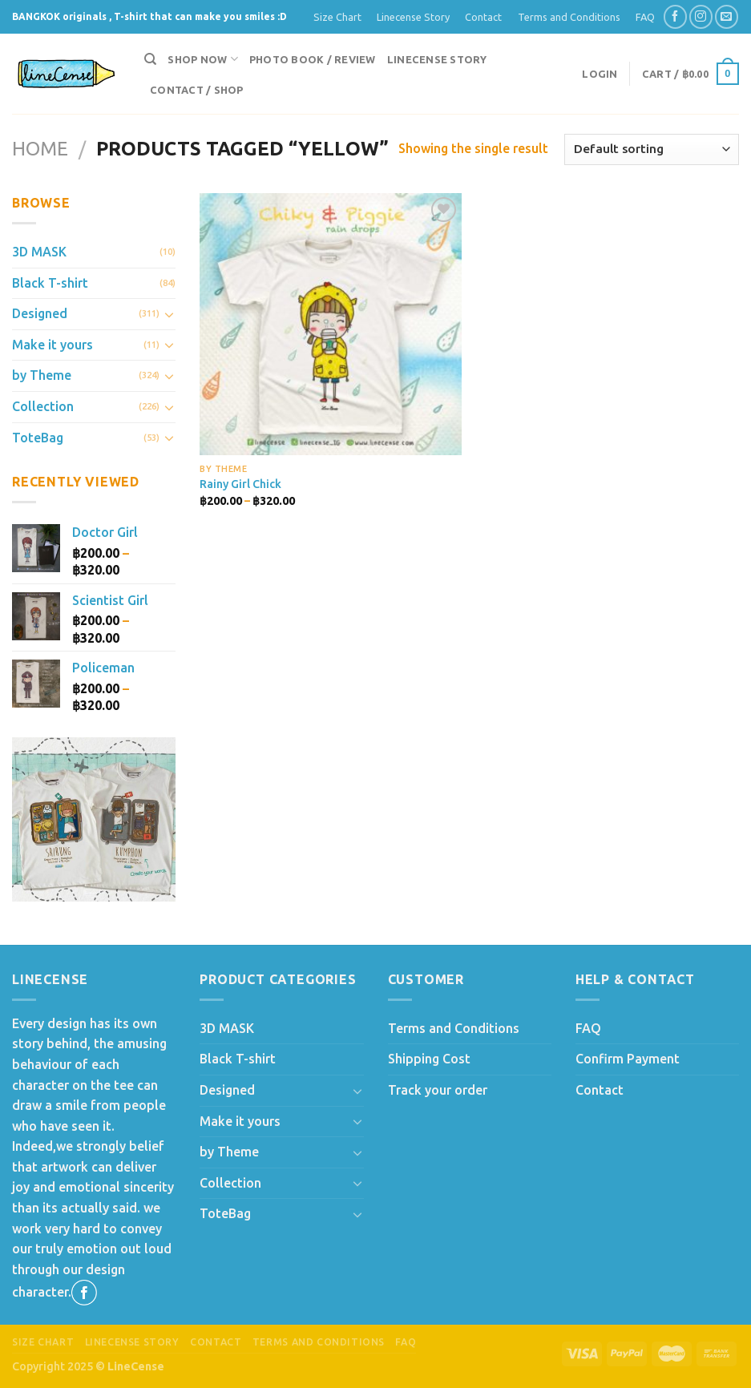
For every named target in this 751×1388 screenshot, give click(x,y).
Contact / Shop (197, 89)
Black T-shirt (50, 283)
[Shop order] (651, 149)
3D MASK (39, 251)
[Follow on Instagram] (701, 16)
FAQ (645, 16)
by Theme (41, 375)
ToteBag (37, 437)
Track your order (437, 1090)
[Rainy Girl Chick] (331, 324)
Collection (43, 406)
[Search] (150, 59)
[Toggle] (170, 314)
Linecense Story (413, 16)
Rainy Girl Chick (240, 484)
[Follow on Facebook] (675, 16)
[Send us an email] (726, 16)
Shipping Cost (429, 1058)
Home (40, 148)
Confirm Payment (627, 1058)
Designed (39, 313)
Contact (483, 16)
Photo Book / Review (312, 59)
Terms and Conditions (569, 16)
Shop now (203, 59)
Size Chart (337, 16)
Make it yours (52, 344)
